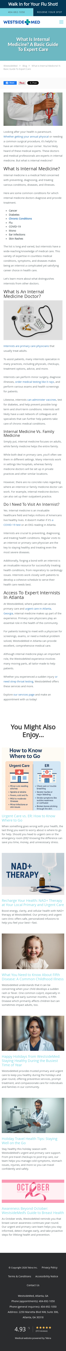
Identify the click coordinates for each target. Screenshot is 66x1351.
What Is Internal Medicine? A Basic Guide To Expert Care (32, 67)
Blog (25, 65)
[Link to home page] (28, 22)
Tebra (48, 1338)
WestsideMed (10, 65)
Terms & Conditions (19, 1276)
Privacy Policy (49, 1267)
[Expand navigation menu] (61, 22)
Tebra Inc (32, 1267)
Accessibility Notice (46, 1276)
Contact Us (33, 1285)
